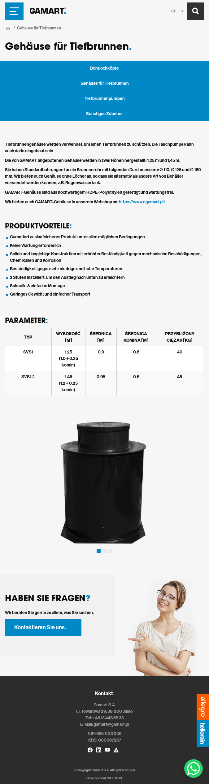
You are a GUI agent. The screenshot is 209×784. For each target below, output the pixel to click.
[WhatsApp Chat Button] (193, 768)
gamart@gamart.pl (111, 724)
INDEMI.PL (115, 778)
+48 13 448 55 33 (108, 718)
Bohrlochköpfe (104, 68)
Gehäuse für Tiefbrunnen (105, 83)
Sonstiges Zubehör (104, 113)
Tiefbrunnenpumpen (105, 98)
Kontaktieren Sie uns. (40, 627)
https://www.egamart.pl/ (142, 202)
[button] (99, 551)
